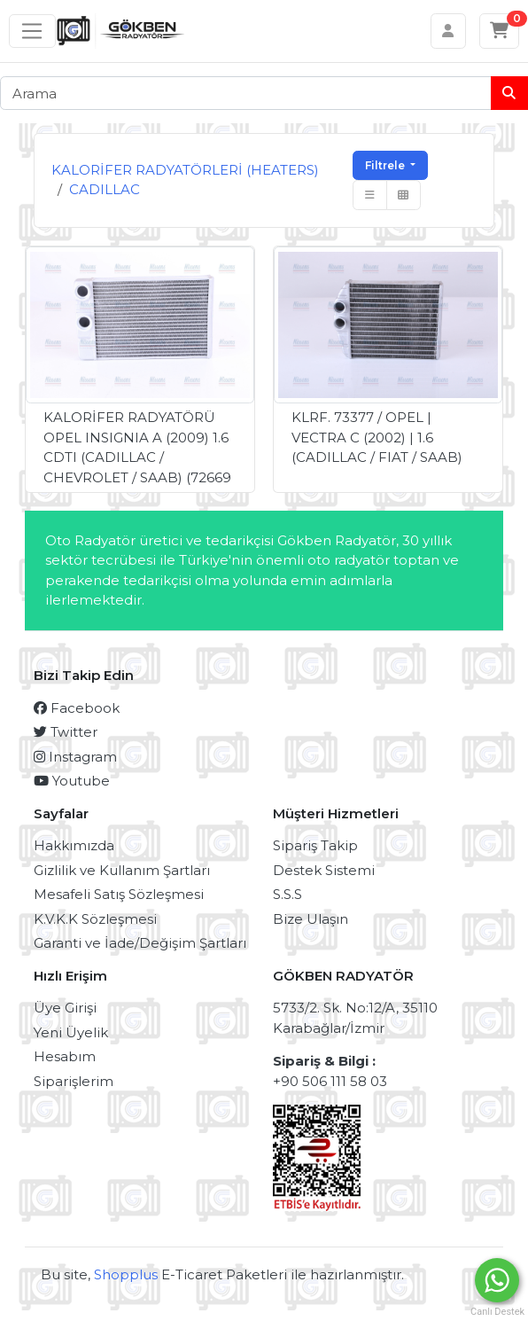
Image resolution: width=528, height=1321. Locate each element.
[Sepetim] (499, 31)
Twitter (65, 731)
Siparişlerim (73, 1081)
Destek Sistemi (324, 870)
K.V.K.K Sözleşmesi (95, 919)
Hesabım (65, 1056)
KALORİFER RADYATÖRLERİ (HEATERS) (185, 169)
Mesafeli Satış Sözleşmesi (119, 894)
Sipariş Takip (315, 845)
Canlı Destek (497, 1312)
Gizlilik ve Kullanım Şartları (122, 870)
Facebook (77, 708)
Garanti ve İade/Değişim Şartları (140, 942)
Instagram (75, 756)
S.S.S (287, 894)
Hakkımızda (74, 845)
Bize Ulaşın (310, 919)
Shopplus (126, 1274)
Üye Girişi (65, 1007)
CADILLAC (104, 189)
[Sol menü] (32, 31)
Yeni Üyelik (71, 1032)
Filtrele (386, 165)
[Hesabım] (449, 31)
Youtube (72, 780)
